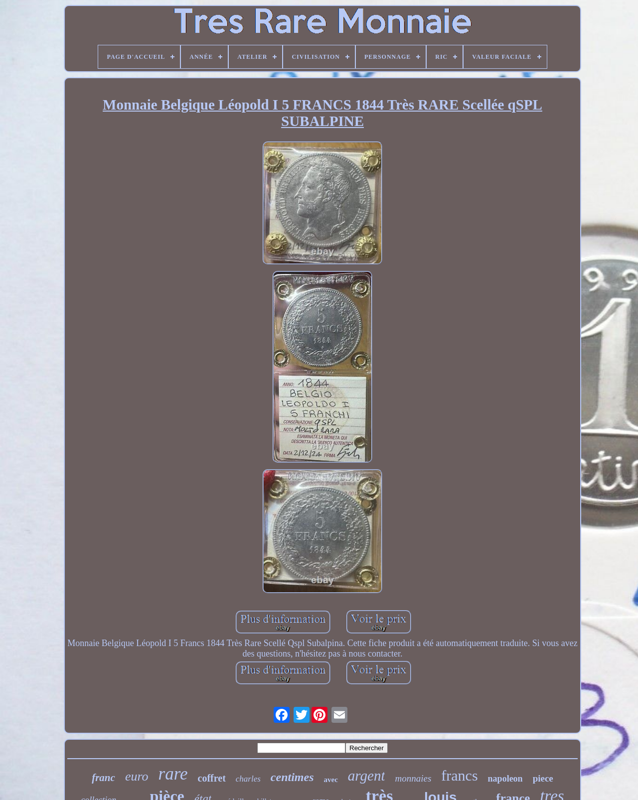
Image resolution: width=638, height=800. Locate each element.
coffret (212, 778)
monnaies (413, 778)
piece (543, 778)
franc (103, 778)
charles (248, 779)
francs (459, 775)
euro (137, 776)
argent (366, 776)
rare (173, 774)
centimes (292, 777)
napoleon (505, 779)
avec (331, 780)
